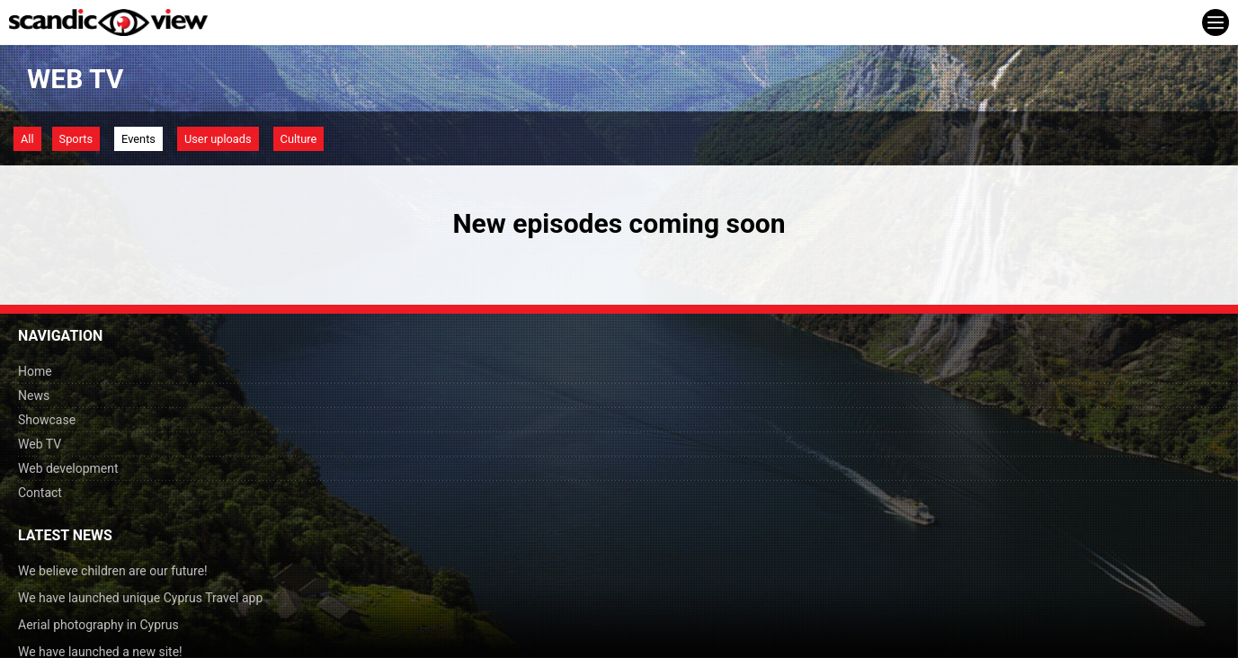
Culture (299, 139)
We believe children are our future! (113, 571)
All (27, 139)
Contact (40, 492)
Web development (68, 468)
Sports (76, 139)
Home (35, 371)
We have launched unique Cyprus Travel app (140, 598)
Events (138, 139)
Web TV (39, 444)
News (33, 395)
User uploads (218, 139)
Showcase (47, 420)
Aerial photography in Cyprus (98, 625)
